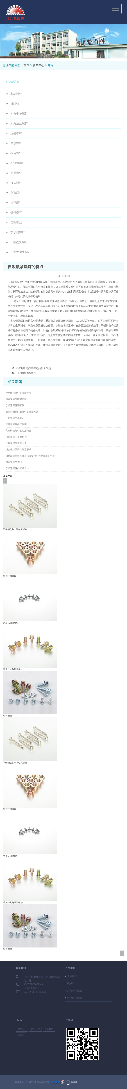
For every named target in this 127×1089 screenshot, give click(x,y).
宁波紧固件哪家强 (26, 373)
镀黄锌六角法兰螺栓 (13, 669)
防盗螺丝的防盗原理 (16, 399)
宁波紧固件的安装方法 (17, 468)
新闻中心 (38, 65)
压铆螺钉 (16, 133)
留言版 (21, 1034)
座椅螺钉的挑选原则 (16, 424)
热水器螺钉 (17, 232)
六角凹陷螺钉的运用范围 (18, 430)
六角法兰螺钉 (19, 123)
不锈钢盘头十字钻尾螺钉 (15, 529)
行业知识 (35, 1029)
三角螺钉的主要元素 (16, 443)
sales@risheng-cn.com (35, 992)
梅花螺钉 (16, 202)
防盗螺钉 (16, 192)
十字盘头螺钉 (19, 242)
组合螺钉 (16, 153)
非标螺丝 (16, 93)
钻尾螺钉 (16, 172)
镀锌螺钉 (16, 212)
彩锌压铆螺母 (9, 576)
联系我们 (49, 1029)
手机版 (74, 1082)
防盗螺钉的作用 (14, 462)
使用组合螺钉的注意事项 (18, 392)
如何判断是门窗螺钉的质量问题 (33, 368)
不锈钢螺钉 (17, 163)
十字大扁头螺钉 (20, 252)
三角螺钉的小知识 (15, 418)
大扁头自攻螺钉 (10, 622)
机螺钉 (14, 103)
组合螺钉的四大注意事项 (18, 449)
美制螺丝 (16, 222)
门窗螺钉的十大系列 (16, 437)
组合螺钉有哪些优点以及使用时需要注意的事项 (30, 455)
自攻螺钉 (16, 143)
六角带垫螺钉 (19, 113)
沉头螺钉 (16, 182)
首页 (26, 65)
